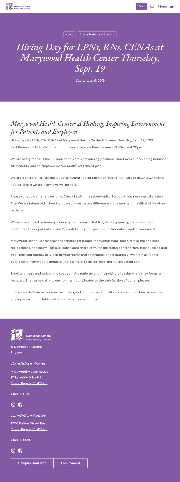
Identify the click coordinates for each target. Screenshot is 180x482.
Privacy (16, 352)
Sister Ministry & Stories (97, 34)
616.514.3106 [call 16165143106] (20, 394)
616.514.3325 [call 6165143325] (20, 440)
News (69, 34)
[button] (166, 6)
